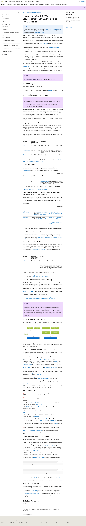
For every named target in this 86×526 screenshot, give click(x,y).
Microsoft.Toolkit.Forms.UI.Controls (40, 214)
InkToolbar (25, 146)
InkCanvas (25, 145)
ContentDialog (46, 418)
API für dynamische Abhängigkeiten (51, 367)
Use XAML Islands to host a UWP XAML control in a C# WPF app (44, 187)
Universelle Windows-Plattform (35, 12)
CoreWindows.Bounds (41, 467)
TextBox (40, 420)
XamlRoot (57, 373)
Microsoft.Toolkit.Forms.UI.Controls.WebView (40, 276)
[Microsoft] (2, 1)
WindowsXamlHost (26, 170)
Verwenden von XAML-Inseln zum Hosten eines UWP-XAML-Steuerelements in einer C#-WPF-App (55, 212)
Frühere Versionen (13, 522)
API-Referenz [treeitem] (4, 54)
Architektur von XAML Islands (71, 18)
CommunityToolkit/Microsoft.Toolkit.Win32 (52, 29)
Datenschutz (28, 522)
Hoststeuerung (25, 217)
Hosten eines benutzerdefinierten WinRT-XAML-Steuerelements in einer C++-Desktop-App (42, 300)
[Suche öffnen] (80, 2)
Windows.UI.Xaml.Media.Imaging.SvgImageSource (32, 430)
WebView (24, 260)
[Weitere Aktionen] (62, 12)
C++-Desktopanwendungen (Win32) (72, 17)
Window (41, 373)
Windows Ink (56, 42)
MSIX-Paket (50, 90)
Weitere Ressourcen (69, 21)
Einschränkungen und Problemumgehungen (73, 20)
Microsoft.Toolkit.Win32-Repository (31, 79)
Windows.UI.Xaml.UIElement (54, 47)
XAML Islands (34, 490)
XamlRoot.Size (25, 455)
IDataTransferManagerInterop (43, 378)
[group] (43, 472)
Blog (18, 522)
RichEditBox (45, 420)
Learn (24, 12)
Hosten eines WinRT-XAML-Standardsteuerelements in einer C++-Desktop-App (40, 298)
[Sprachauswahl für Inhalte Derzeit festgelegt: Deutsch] (3, 520)
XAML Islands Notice (39, 32)
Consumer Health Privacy (36, 522)
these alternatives (39, 404)
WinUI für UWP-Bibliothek (45, 359)
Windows (27, 12)
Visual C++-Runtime (34, 92)
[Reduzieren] (18, 12)
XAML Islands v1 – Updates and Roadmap (33, 493)
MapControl (25, 154)
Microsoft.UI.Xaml (27, 364)
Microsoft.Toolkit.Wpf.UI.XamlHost (41, 218)
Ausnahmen (48, 53)
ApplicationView (34, 373)
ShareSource (25, 383)
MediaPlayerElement (26, 150)
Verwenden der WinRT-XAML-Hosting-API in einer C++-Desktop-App (38, 297)
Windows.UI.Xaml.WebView (36, 402)
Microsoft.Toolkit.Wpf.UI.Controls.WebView (35, 275)
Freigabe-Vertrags (36, 377)
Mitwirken (23, 522)
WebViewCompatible (26, 264)
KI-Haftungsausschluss (5, 522)
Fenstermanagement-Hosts (34, 450)
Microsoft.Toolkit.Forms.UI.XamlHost (40, 221)
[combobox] (10, 15)
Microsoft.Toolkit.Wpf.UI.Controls (41, 212)
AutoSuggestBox (53, 420)
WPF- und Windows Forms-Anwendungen (73, 15)
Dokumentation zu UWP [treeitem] (6, 16)
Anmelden (83, 1)
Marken (59, 522)
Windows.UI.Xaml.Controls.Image (33, 429)
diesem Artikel (36, 416)
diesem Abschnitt (40, 374)
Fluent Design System (44, 43)
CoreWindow (28, 373)
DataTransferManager (27, 380)
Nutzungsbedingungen (47, 522)
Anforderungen (69, 14)
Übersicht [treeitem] (4, 21)
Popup (56, 423)
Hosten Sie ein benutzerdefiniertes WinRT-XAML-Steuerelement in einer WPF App (55, 222)
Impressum (54, 522)
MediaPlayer (28, 406)
